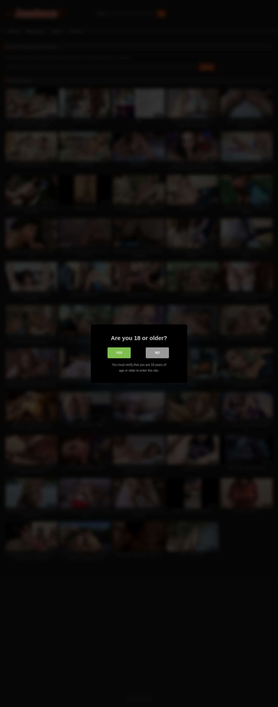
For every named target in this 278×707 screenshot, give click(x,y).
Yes (119, 352)
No (157, 352)
